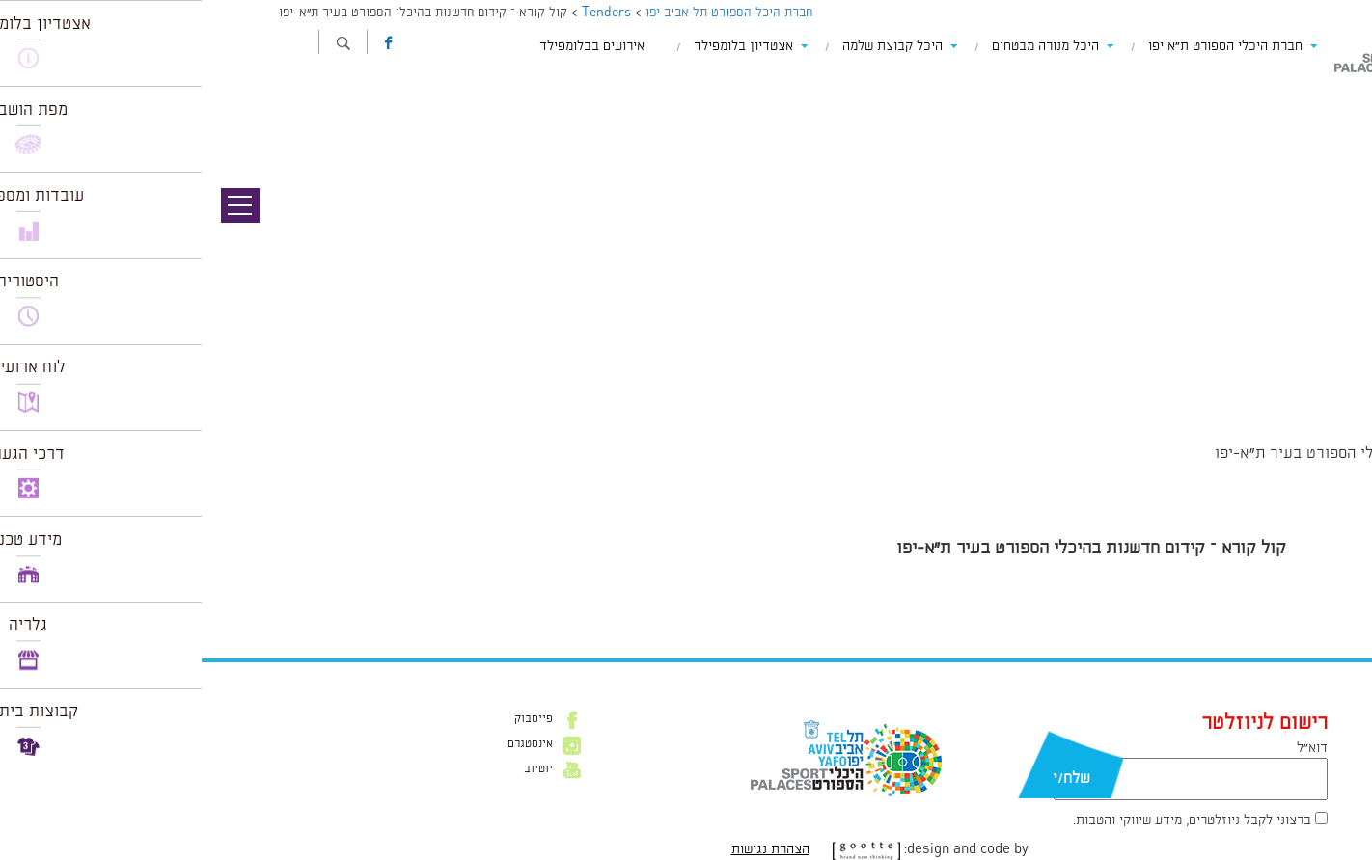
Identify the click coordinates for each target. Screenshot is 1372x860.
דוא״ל (1110, 748)
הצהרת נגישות (569, 849)
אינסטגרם (328, 744)
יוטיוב (336, 769)
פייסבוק (332, 719)
